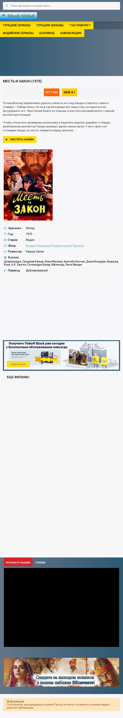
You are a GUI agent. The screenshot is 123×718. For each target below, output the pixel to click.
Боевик (31, 245)
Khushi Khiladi (18, 15)
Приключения (61, 245)
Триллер (78, 245)
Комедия (44, 245)
